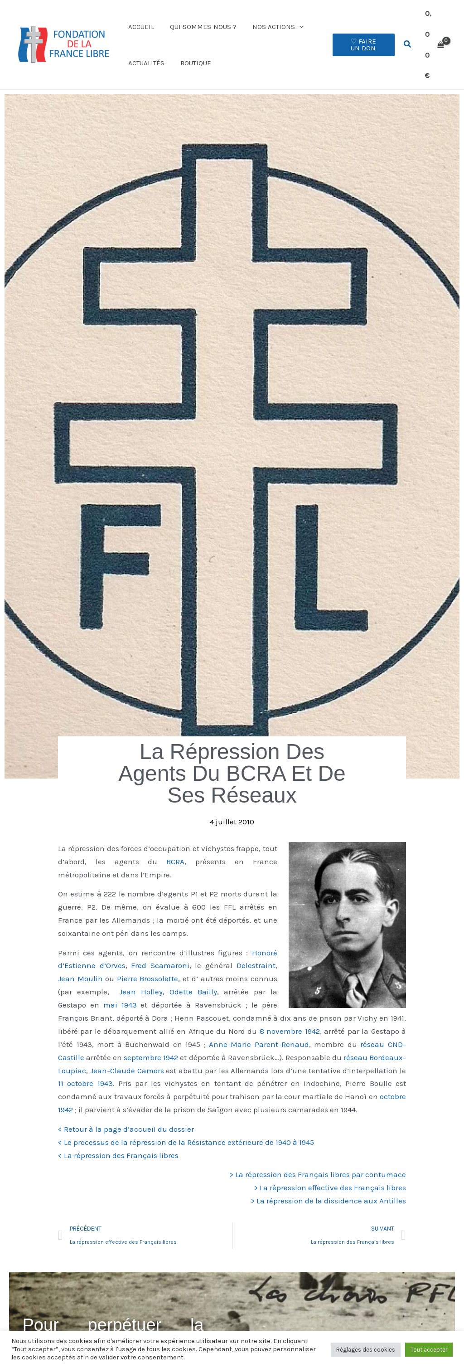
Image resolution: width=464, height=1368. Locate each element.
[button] (293, 18)
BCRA (175, 844)
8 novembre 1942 (290, 1014)
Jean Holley (141, 974)
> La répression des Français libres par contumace (317, 1157)
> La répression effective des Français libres (330, 1170)
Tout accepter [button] (429, 1349)
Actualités (145, 54)
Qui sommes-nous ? (199, 18)
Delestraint (256, 948)
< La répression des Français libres (118, 1138)
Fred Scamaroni (160, 948)
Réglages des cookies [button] (365, 1349)
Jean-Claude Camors (127, 1053)
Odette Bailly (193, 974)
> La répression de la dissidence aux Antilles (328, 1183)
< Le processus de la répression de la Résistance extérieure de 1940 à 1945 (186, 1124)
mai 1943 (120, 988)
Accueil (140, 18)
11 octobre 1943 (85, 1066)
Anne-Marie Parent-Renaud (259, 1027)
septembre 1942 (151, 1040)
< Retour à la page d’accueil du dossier (126, 1112)
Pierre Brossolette (148, 961)
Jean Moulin (80, 961)
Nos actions (272, 18)
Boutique (192, 54)
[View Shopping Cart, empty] (434, 36)
